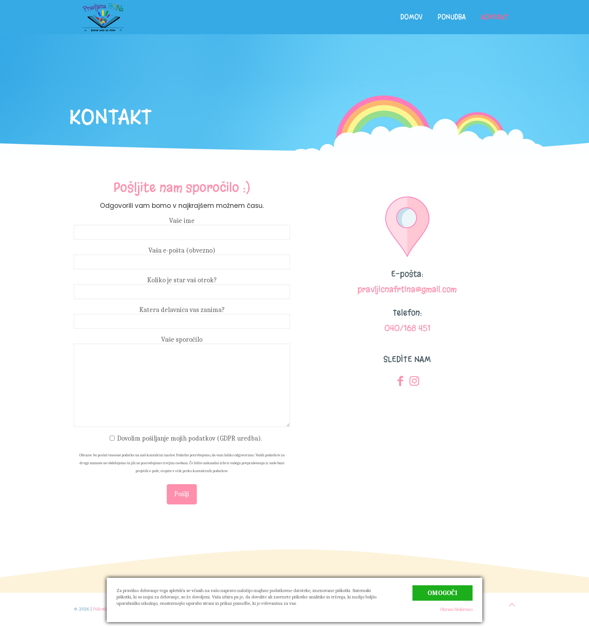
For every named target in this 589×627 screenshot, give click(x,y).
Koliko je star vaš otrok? (182, 287)
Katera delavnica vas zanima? (182, 317)
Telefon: (407, 312)
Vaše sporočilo (182, 381)
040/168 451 (407, 328)
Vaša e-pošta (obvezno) (182, 258)
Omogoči (442, 593)
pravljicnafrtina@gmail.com (407, 289)
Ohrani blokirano (456, 609)
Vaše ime (182, 228)
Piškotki (100, 609)
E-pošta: (407, 273)
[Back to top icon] (512, 605)
